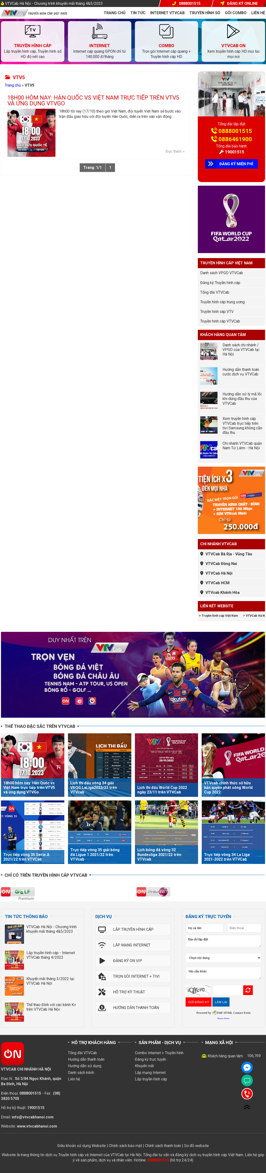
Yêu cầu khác (223, 973)
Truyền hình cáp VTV (217, 311)
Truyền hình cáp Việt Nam (220, 615)
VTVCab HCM (218, 583)
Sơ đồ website (196, 1145)
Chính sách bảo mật (125, 1145)
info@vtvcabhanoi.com (33, 1117)
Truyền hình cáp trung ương (222, 302)
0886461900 (235, 139)
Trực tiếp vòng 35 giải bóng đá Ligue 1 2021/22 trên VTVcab (95, 854)
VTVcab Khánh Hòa (223, 592)
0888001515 (235, 131)
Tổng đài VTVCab (214, 292)
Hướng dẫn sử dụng (84, 1066)
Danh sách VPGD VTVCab (221, 273)
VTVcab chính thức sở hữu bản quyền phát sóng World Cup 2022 (228, 787)
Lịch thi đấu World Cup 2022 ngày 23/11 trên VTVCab (162, 789)
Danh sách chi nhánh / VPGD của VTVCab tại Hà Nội (241, 349)
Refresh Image (248, 990)
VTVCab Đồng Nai (221, 563)
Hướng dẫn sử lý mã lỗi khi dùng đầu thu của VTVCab (242, 399)
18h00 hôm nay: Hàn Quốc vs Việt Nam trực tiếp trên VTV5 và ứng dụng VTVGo (93, 101)
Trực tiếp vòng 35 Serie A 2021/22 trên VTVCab (26, 857)
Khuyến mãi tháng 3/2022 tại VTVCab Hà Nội (50, 981)
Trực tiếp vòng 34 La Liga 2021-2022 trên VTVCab (227, 857)
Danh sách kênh (81, 1072)
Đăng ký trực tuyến (150, 1059)
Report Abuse (224, 1018)
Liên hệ (258, 13)
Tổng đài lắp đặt (231, 124)
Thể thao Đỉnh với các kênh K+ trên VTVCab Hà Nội (51, 1007)
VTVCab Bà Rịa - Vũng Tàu (229, 554)
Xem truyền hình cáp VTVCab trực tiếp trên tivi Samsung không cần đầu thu (242, 425)
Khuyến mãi (144, 1066)
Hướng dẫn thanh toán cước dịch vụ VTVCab (241, 371)
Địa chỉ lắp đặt (223, 941)
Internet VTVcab (167, 13)
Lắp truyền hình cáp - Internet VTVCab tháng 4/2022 (50, 955)
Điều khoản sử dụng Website (81, 1145)
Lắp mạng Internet (150, 1072)
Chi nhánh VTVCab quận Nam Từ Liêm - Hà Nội (242, 445)
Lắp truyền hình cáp (151, 1079)
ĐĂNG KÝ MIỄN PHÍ (236, 164)
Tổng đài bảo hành (231, 146)
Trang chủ (115, 13)
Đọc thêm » (175, 151)
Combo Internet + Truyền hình (159, 1053)
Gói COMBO (236, 13)
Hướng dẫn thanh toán (86, 1059)
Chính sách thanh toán (163, 1145)
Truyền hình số (204, 13)
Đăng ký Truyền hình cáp (220, 282)
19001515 (234, 151)
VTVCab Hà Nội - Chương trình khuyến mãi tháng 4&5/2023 (54, 3)
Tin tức (137, 13)
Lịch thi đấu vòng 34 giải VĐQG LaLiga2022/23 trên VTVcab (93, 787)
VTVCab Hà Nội (219, 573)
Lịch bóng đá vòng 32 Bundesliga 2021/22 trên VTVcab (159, 854)
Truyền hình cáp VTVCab (220, 321)
